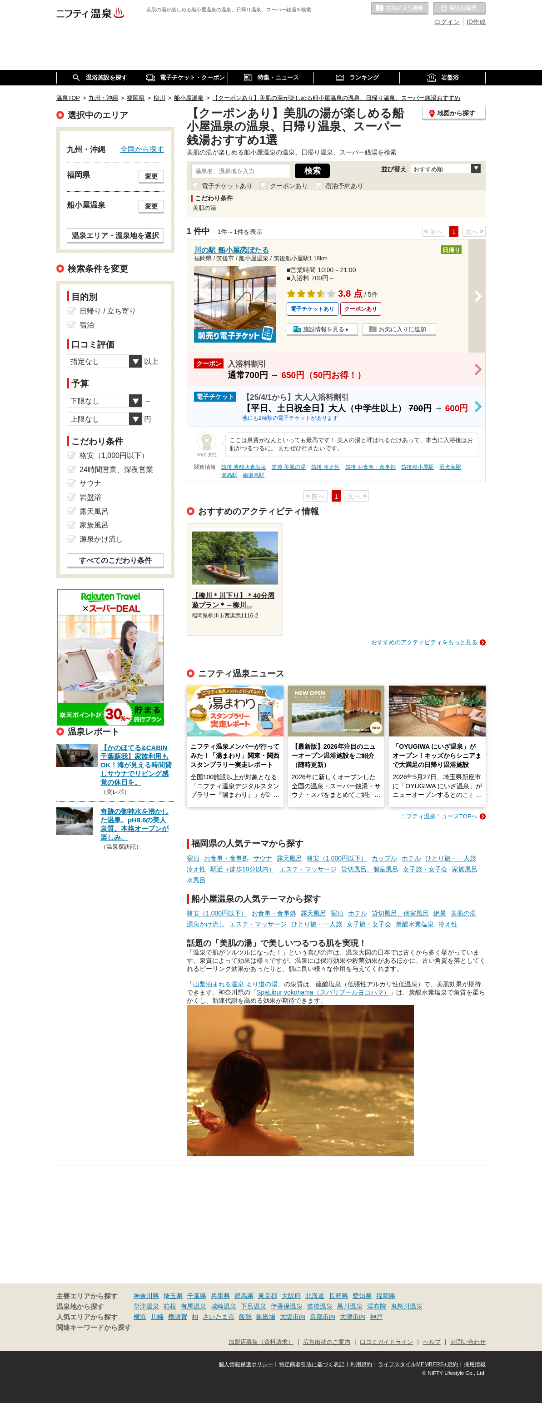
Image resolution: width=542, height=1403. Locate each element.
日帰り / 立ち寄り (108, 311)
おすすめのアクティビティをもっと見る (424, 642)
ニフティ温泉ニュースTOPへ (438, 816)
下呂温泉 (253, 1306)
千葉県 (196, 1295)
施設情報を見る (323, 329)
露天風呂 (289, 858)
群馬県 (244, 1295)
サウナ (262, 858)
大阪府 (291, 1295)
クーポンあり (289, 185)
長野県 (338, 1295)
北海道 (314, 1295)
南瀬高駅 (253, 475)
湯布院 (376, 1306)
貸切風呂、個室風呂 (369, 869)
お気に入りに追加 (402, 329)
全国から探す (142, 149)
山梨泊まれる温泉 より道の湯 (235, 984)
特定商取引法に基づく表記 (311, 1364)
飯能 (245, 1316)
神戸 (376, 1316)
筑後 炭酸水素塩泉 (243, 467)
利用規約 (361, 1364)
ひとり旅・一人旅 (450, 858)
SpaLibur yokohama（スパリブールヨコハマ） (323, 992)
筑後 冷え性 (325, 467)
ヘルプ (432, 1342)
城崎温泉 (223, 1306)
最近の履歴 (459, 8)
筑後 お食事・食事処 (370, 467)
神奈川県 (146, 1295)
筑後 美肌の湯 (289, 467)
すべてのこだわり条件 (115, 560)
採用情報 (475, 1364)
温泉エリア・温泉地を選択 (115, 235)
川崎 (157, 1316)
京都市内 (322, 1316)
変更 (151, 176)
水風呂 (196, 880)
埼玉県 (173, 1295)
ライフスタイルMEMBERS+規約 (418, 1364)
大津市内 (352, 1316)
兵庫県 (220, 1295)
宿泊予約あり (344, 185)
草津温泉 (146, 1306)
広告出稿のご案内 (326, 1342)
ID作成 (476, 21)
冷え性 (196, 869)
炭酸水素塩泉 (415, 924)
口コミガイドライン (386, 1342)
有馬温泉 (193, 1306)
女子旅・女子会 (425, 869)
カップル (384, 858)
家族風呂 (464, 869)
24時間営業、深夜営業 (116, 469)
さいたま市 (218, 1316)
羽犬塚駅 (450, 467)
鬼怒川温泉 (407, 1306)
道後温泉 (320, 1306)
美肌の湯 (463, 913)
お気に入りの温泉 (399, 8)
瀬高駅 (229, 475)
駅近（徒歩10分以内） (242, 869)
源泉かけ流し (206, 924)
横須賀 (177, 1316)
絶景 (439, 913)
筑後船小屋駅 (417, 467)
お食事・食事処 (226, 858)
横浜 (140, 1316)
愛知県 (362, 1295)
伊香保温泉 (287, 1306)
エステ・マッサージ (308, 869)
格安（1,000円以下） (337, 858)
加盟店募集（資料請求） (261, 1342)
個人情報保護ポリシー (246, 1364)
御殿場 (265, 1316)
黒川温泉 (350, 1306)
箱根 (170, 1306)
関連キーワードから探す (93, 1327)
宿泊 (193, 858)
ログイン (447, 21)
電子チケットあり (227, 185)
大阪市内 (292, 1316)
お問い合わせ (468, 1342)
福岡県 (385, 1295)
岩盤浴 (90, 497)
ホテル (411, 858)
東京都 (267, 1295)
